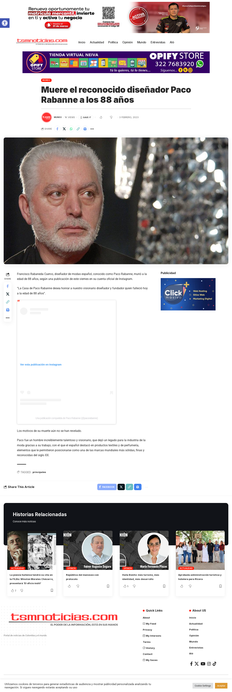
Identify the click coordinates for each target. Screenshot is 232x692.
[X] (197, 669)
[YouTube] (203, 669)
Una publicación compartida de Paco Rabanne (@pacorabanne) (67, 419)
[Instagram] (209, 669)
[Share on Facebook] (57, 129)
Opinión (71, 570)
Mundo (46, 80)
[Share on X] (65, 129)
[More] (97, 129)
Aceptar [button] (221, 685)
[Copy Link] (81, 129)
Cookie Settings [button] (203, 685)
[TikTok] (214, 669)
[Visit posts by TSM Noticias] (46, 117)
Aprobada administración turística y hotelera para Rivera (196, 581)
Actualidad (17, 570)
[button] (5, 23)
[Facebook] (191, 669)
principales (40, 473)
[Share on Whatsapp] (73, 129)
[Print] (89, 129)
